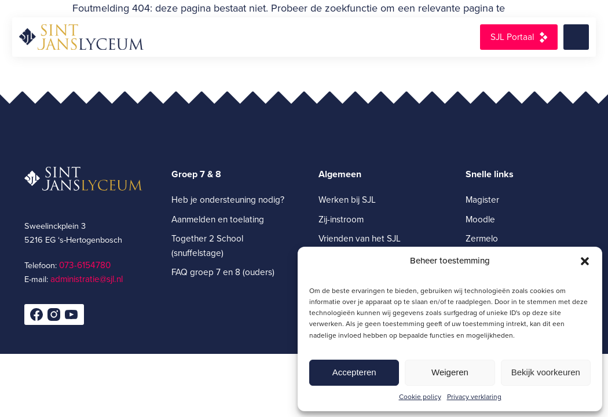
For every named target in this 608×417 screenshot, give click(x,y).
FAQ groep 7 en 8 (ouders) (222, 272)
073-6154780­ (85, 265)
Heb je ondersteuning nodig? (227, 199)
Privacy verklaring (474, 397)
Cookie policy (420, 397)
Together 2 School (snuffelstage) (207, 245)
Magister (482, 199)
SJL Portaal (512, 36)
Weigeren (449, 372)
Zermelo (482, 238)
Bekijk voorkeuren (545, 372)
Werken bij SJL (347, 199)
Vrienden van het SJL (359, 238)
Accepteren (354, 372)
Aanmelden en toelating (217, 219)
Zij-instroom (341, 219)
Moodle (480, 219)
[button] (585, 261)
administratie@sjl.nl (86, 279)
